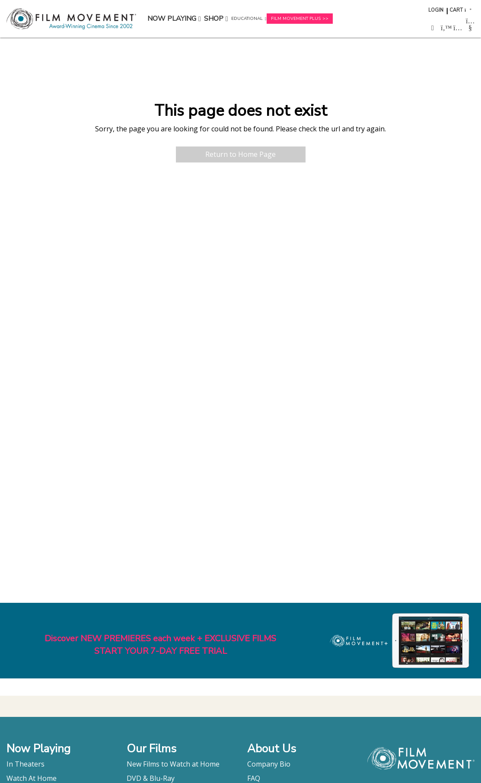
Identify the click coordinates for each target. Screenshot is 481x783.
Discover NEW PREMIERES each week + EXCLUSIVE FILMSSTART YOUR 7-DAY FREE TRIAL (160, 645)
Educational (247, 19)
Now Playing (171, 18)
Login (435, 10)
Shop (213, 18)
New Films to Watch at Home (173, 764)
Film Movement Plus (296, 19)
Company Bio (268, 764)
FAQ (253, 778)
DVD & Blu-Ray (151, 778)
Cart (456, 10)
